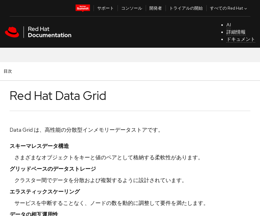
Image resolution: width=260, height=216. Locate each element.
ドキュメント (240, 39)
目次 (8, 71)
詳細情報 (236, 32)
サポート (105, 8)
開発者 (155, 8)
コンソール (131, 8)
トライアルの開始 (186, 8)
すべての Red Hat (229, 8)
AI (228, 25)
